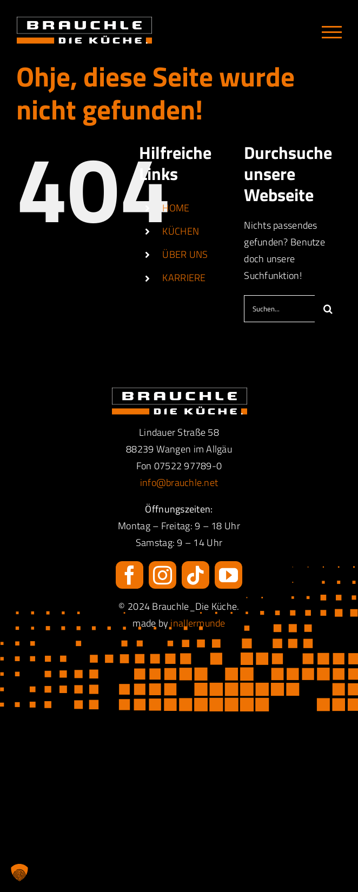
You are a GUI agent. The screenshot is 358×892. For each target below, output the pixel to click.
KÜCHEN (180, 231)
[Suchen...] (279, 308)
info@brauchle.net (179, 482)
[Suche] (328, 308)
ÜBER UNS (185, 254)
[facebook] (129, 575)
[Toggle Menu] (332, 32)
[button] (19, 872)
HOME (175, 208)
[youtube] (228, 575)
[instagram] (162, 575)
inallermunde (197, 623)
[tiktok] (195, 575)
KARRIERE (183, 277)
